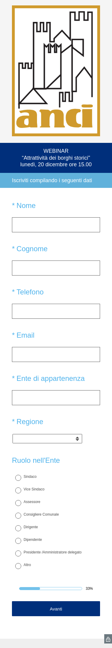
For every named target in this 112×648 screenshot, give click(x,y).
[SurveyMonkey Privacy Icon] (108, 639)
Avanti (56, 608)
